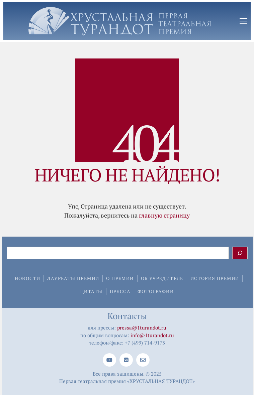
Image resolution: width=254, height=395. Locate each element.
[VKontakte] (126, 360)
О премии (120, 278)
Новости (27, 278)
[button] (243, 21)
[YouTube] (109, 360)
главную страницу (164, 215)
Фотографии (156, 291)
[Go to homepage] (119, 21)
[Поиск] (240, 253)
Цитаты (91, 291)
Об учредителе (162, 278)
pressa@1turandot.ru (141, 327)
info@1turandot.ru (152, 335)
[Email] (143, 360)
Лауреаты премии (73, 278)
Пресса (120, 291)
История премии (214, 278)
